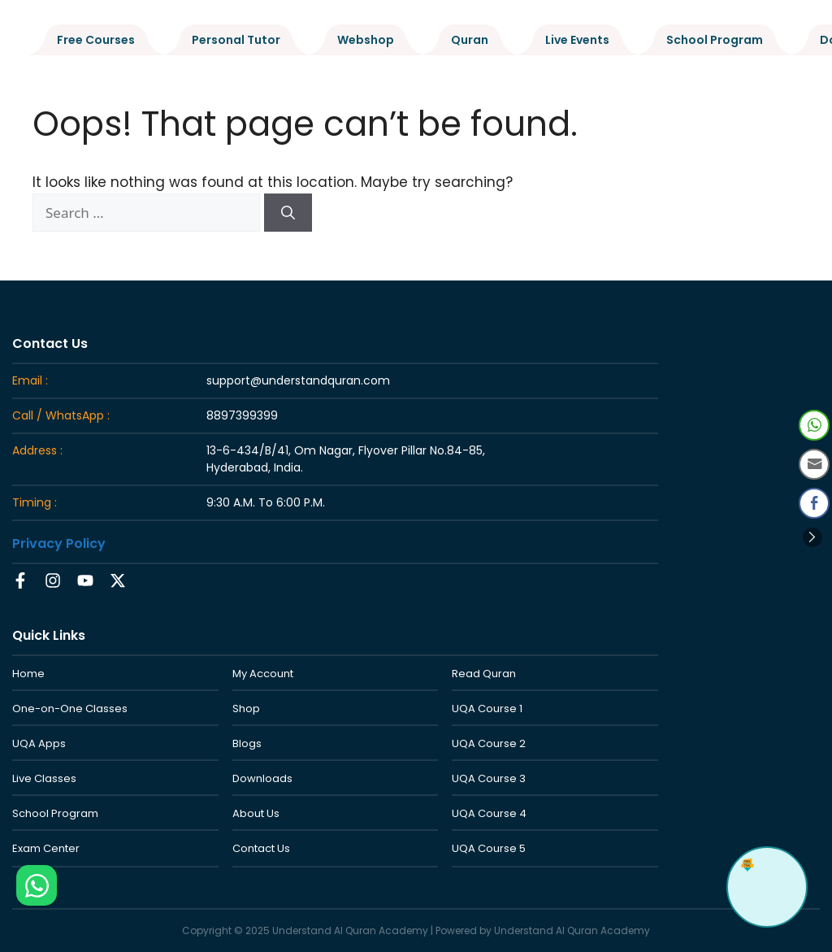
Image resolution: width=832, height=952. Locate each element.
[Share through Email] (814, 464)
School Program (714, 40)
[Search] (288, 213)
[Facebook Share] (814, 503)
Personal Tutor (236, 40)
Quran (469, 40)
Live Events (577, 40)
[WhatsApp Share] (814, 425)
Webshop (365, 40)
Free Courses (96, 40)
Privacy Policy (59, 543)
